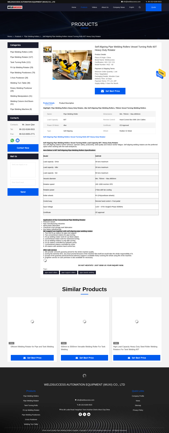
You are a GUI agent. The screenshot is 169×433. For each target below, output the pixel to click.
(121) (20, 62)
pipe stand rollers (51, 272)
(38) (20, 83)
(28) (19, 78)
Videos (94, 7)
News (138, 401)
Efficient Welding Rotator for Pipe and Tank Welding (32, 347)
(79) (22, 73)
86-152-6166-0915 (153, 2)
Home (74, 7)
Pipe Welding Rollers (32, 36)
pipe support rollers (69, 272)
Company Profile (138, 396)
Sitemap (138, 405)
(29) (21, 67)
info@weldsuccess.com (131, 2)
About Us (105, 7)
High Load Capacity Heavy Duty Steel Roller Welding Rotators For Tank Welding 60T (135, 348)
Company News (119, 7)
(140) (21, 52)
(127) (21, 57)
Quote (153, 7)
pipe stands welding (87, 272)
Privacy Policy (138, 410)
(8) (21, 109)
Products (84, 7)
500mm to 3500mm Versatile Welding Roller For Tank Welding (83, 348)
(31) (21, 96)
